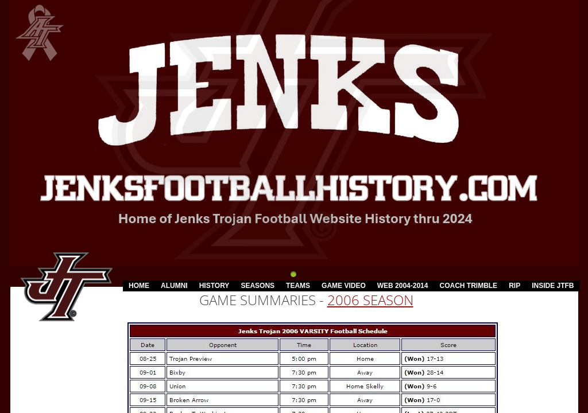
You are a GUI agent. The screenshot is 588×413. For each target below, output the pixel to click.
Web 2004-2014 (402, 286)
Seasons (257, 286)
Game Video (344, 286)
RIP (514, 286)
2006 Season (370, 299)
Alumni (174, 286)
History (214, 286)
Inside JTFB (553, 286)
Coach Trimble (468, 286)
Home (139, 286)
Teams (298, 286)
